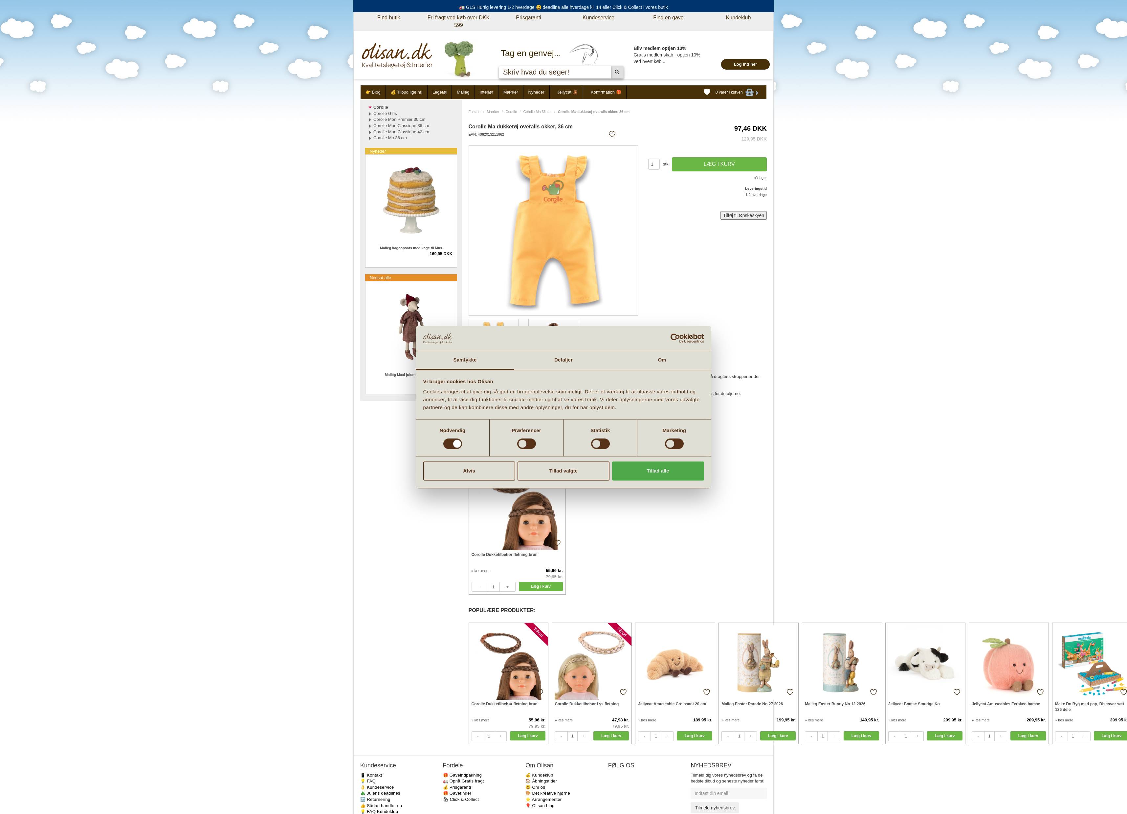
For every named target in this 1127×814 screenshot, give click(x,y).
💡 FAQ (368, 781)
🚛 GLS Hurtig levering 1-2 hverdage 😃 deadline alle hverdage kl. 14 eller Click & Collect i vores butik (563, 7)
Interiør (486, 92)
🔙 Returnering (375, 799)
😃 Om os (535, 787)
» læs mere (481, 571)
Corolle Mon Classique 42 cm (401, 131)
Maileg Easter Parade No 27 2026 (752, 704)
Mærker (510, 92)
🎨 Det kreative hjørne (547, 793)
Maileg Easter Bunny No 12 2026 (835, 704)
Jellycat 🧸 (567, 92)
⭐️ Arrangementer (543, 799)
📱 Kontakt (371, 775)
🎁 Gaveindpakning (462, 775)
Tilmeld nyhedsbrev (715, 807)
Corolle (511, 112)
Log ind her (745, 64)
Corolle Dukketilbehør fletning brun (505, 554)
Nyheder (536, 92)
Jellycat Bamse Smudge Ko (914, 704)
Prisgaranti (528, 17)
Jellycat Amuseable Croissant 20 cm (672, 704)
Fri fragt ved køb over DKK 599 (459, 21)
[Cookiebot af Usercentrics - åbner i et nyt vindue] (675, 338)
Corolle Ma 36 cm (537, 112)
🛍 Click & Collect (461, 799)
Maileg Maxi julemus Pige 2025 (411, 375)
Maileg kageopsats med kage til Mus (411, 248)
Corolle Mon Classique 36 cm (401, 125)
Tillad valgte (563, 471)
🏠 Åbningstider (541, 781)
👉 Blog (373, 92)
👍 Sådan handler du (381, 805)
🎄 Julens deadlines (380, 793)
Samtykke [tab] (465, 360)
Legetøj (439, 92)
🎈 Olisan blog (540, 805)
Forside (475, 112)
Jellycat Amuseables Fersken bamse (1006, 704)
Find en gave (668, 17)
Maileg (463, 92)
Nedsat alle (380, 277)
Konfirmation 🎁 (606, 92)
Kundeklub (738, 17)
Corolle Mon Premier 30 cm (399, 119)
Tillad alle (658, 471)
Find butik (388, 17)
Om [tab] (662, 360)
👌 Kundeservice (377, 787)
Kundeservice (598, 17)
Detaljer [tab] (563, 360)
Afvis (469, 471)
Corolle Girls (385, 113)
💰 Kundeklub (539, 775)
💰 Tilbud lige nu (406, 92)
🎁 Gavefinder (457, 793)
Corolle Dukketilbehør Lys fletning (587, 704)
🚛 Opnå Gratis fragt (463, 781)
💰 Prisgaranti (457, 787)
